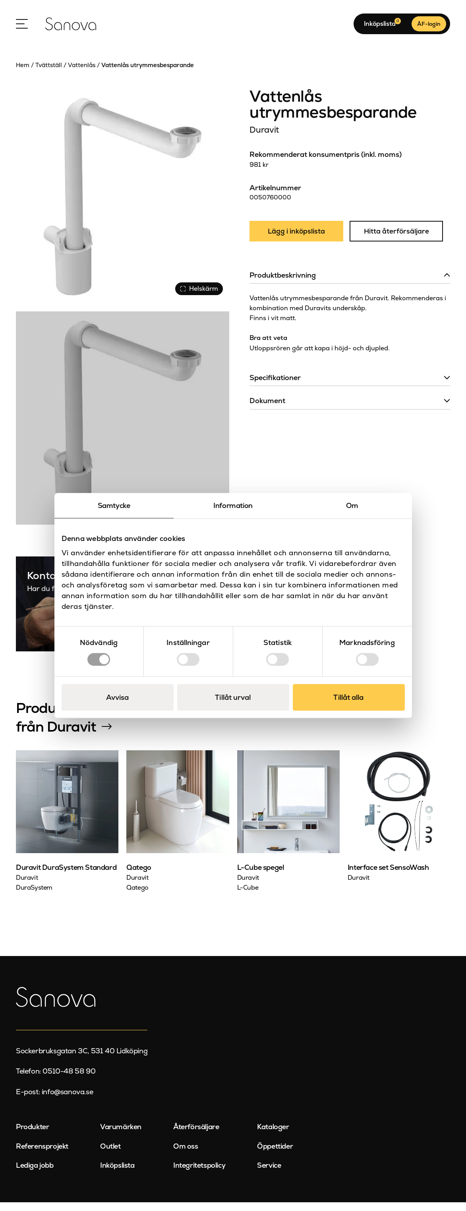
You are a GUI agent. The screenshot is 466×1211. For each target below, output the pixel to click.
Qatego (137, 896)
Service (269, 1173)
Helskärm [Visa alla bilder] (197, 296)
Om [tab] (352, 505)
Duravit (263, 138)
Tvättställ (48, 73)
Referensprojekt (42, 1154)
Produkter (32, 1135)
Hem (22, 73)
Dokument (267, 411)
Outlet (110, 1154)
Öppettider (275, 1154)
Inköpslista (117, 1173)
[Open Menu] (22, 28)
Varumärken (120, 1135)
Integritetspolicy (199, 1173)
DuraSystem (34, 896)
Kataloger (273, 1135)
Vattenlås (81, 73)
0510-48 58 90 (69, 1079)
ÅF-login (429, 28)
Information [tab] (233, 505)
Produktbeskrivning (282, 285)
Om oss (185, 1154)
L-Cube (248, 896)
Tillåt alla (348, 697)
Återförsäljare (196, 1135)
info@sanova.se (67, 1100)
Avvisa (117, 697)
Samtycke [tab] (114, 505)
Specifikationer (275, 387)
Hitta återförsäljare (399, 241)
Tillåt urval (233, 697)
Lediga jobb (35, 1173)
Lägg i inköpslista (297, 241)
